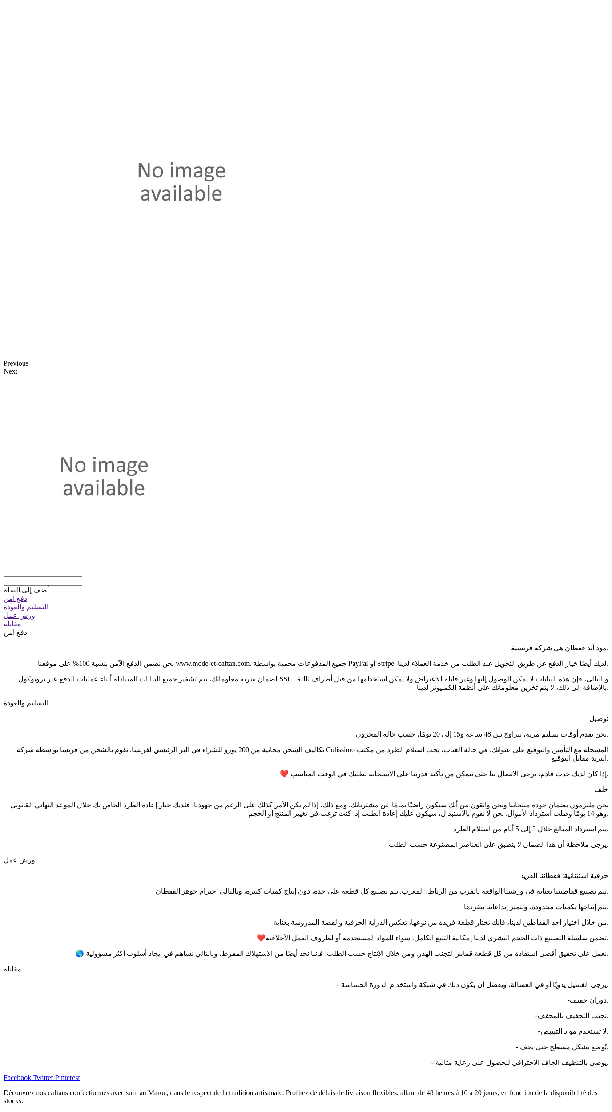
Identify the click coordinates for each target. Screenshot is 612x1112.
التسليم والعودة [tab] (26, 703)
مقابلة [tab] (12, 969)
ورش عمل (19, 615)
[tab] (306, 598)
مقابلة (12, 624)
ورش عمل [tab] (19, 860)
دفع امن (15, 598)
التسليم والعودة (26, 607)
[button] (26, 590)
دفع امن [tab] (15, 632)
